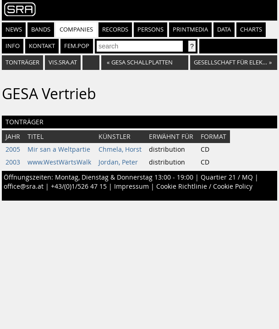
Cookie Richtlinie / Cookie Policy (204, 186)
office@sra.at (24, 186)
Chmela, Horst (120, 149)
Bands (40, 29)
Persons (150, 29)
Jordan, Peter (118, 162)
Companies (76, 29)
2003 (12, 162)
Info (12, 46)
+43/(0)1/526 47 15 (79, 186)
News (13, 29)
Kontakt (42, 46)
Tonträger (22, 62)
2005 (12, 149)
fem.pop (76, 46)
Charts (251, 29)
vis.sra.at (63, 62)
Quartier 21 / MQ (227, 177)
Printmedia (190, 29)
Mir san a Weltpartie (58, 149)
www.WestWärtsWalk (59, 162)
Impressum (131, 186)
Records (115, 29)
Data (224, 29)
